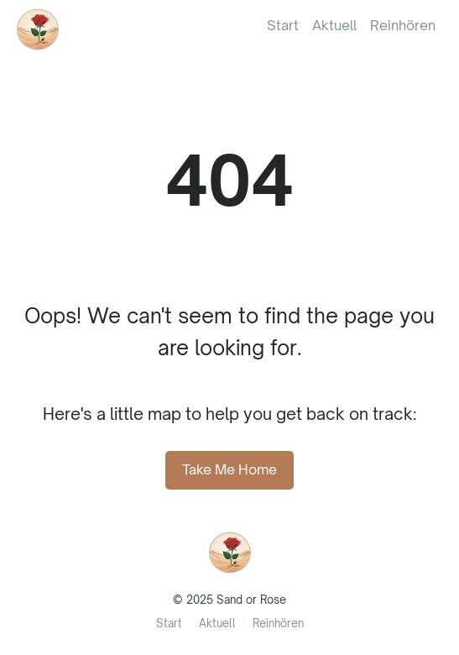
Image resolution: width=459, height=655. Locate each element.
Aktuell (334, 25)
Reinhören (403, 25)
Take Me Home (229, 469)
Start (283, 25)
